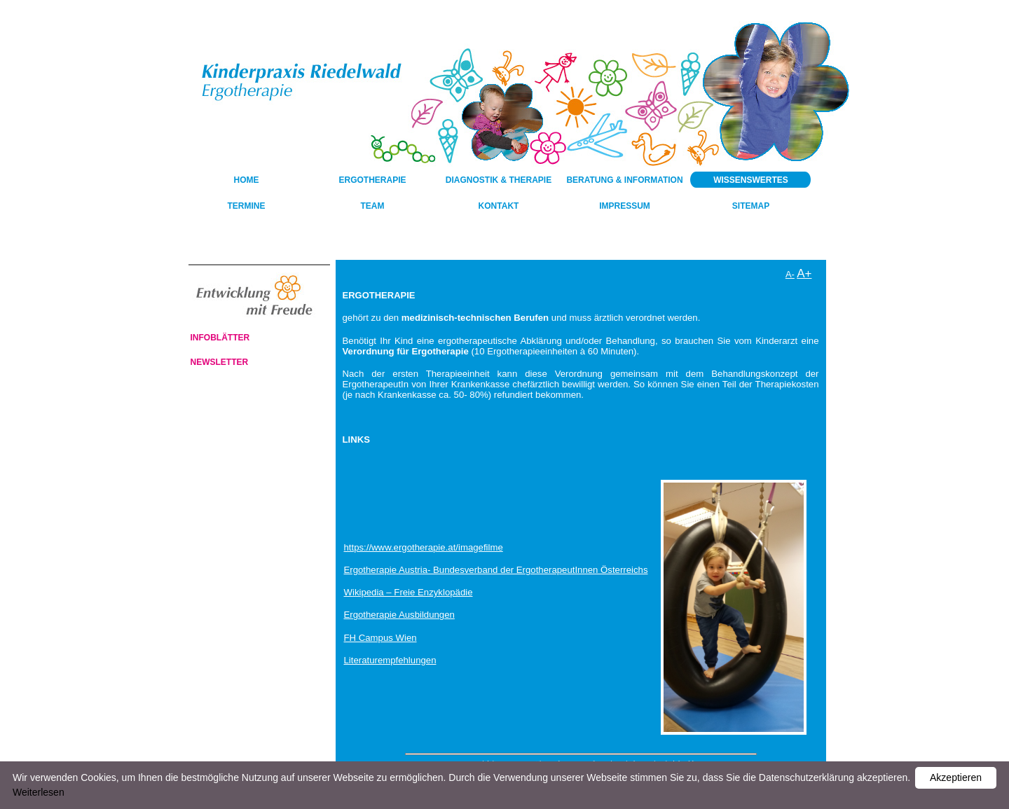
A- (790, 274)
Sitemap (750, 206)
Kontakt (499, 206)
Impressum (624, 206)
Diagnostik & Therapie (498, 180)
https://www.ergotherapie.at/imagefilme (423, 547)
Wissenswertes (750, 180)
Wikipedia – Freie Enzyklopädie (408, 592)
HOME (246, 180)
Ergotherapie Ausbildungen (399, 614)
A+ (804, 273)
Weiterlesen (38, 792)
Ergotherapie (372, 180)
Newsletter (220, 362)
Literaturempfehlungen (390, 660)
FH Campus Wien (380, 637)
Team (373, 206)
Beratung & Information (624, 180)
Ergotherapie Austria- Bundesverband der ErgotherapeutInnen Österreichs (496, 570)
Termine (247, 206)
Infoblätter (220, 338)
